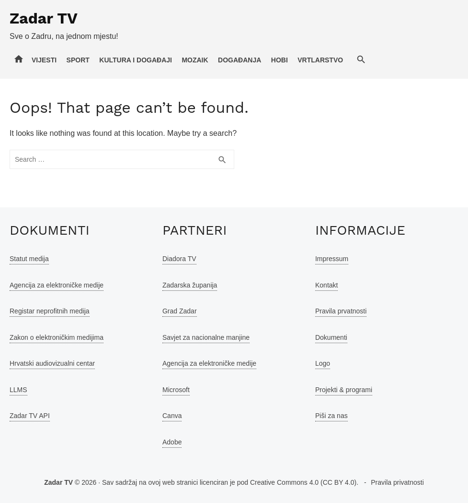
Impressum (331, 259)
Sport (78, 60)
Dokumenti (331, 337)
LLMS (18, 390)
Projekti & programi (343, 390)
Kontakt (326, 285)
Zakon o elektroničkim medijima (56, 337)
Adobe (172, 442)
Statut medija (29, 259)
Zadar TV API (30, 415)
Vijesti (44, 60)
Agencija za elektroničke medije (56, 285)
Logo (322, 363)
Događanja (239, 60)
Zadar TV (44, 18)
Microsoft (176, 390)
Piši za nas (331, 415)
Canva (172, 415)
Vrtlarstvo (320, 60)
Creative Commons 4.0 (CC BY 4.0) (303, 482)
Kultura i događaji (135, 60)
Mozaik (195, 60)
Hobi (279, 60)
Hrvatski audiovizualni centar (52, 363)
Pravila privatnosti (397, 482)
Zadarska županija (189, 285)
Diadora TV (179, 259)
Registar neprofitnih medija (50, 311)
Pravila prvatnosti (340, 311)
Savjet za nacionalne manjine (206, 337)
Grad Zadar (179, 311)
